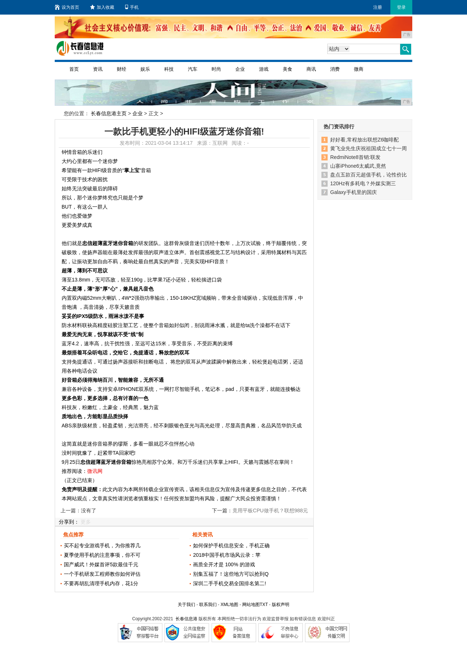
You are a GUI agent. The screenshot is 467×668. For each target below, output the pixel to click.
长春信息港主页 (109, 113)
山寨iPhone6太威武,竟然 (358, 166)
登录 (401, 7)
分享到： (69, 522)
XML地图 (229, 604)
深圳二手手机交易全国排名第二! (229, 583)
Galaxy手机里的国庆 (353, 192)
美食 (287, 69)
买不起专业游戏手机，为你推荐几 (102, 545)
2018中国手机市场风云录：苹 (226, 555)
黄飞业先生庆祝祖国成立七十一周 (368, 148)
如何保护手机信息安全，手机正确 (231, 545)
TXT (264, 604)
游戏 (264, 69)
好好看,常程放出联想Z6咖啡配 (364, 140)
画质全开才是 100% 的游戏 (224, 564)
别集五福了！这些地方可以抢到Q (231, 574)
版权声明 (280, 604)
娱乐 (145, 69)
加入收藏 (102, 7)
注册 (377, 7)
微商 (358, 69)
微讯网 (95, 471)
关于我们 (186, 604)
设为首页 (67, 7)
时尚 (216, 69)
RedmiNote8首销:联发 (355, 157)
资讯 (98, 69)
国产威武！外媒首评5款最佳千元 (101, 564)
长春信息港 (186, 618)
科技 (169, 69)
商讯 (311, 69)
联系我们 (208, 604)
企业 (240, 69)
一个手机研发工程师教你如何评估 (102, 574)
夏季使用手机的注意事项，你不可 (102, 555)
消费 (335, 69)
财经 (121, 69)
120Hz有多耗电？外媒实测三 (363, 183)
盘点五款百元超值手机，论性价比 (368, 175)
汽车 (192, 69)
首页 (74, 69)
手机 (132, 7)
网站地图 (251, 604)
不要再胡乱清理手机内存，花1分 (101, 583)
